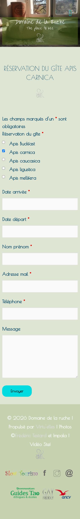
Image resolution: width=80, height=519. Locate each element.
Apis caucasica (24, 161)
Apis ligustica (22, 169)
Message (11, 329)
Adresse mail (16, 274)
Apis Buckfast (22, 143)
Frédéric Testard (30, 435)
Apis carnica (22, 152)
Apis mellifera (22, 178)
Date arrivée (16, 192)
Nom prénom (17, 246)
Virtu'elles (45, 427)
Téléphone (13, 301)
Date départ (15, 219)
